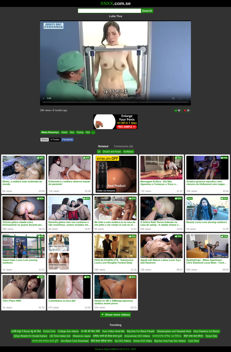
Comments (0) (123, 146)
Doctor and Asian (112, 151)
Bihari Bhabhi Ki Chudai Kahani (30, 336)
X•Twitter (55, 139)
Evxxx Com (49, 331)
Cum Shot (193, 341)
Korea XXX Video (142, 341)
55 (177, 110)
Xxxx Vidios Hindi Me (113, 331)
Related (103, 146)
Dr (99, 151)
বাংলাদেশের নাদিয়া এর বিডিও (166, 336)
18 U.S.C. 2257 (128, 349)
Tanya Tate (211, 336)
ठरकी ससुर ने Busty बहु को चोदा (26, 331)
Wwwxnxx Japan (81, 336)
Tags (106, 349)
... (93, 132)
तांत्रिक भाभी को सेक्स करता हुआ (107, 336)
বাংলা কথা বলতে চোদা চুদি (45, 341)
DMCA (114, 349)
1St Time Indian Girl (60, 336)
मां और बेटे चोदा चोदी (90, 331)
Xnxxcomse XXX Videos (137, 336)
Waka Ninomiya (50, 132)
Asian (64, 132)
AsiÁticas (128, 151)
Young (80, 132)
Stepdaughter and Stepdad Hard (174, 331)
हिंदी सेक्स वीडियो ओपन (101, 341)
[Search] (109, 10)
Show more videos (115, 314)
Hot (88, 132)
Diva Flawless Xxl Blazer (206, 331)
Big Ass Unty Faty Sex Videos (169, 341)
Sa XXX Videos (123, 341)
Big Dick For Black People (140, 331)
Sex (72, 132)
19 (186, 110)
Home (98, 349)
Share (44, 139)
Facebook (67, 139)
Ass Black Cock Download (74, 341)
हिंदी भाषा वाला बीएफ (193, 336)
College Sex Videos (68, 331)
